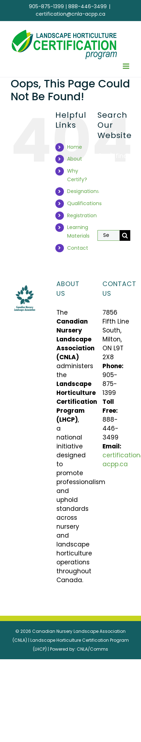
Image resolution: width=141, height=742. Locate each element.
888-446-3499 (87, 6)
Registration (82, 215)
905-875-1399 (46, 6)
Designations (83, 191)
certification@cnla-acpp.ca (70, 13)
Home (74, 147)
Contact (77, 247)
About (74, 158)
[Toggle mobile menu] (126, 66)
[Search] (125, 235)
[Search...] (108, 235)
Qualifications (84, 203)
